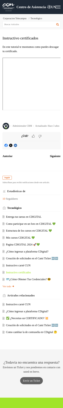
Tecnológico (36, 18)
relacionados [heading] (21, 295)
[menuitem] (49, 7)
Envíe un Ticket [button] (31, 380)
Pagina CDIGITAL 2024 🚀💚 (23, 244)
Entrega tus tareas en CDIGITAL (23, 216)
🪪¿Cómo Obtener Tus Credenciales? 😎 (28, 279)
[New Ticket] (31, 380)
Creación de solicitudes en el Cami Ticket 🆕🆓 (32, 258)
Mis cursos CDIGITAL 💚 (20, 237)
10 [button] (4, 198)
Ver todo (8, 286)
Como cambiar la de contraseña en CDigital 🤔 (31, 332)
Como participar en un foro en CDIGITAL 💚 (31, 223)
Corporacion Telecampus (15, 18)
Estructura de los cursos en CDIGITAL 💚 (29, 230)
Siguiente (55, 156)
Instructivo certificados (18, 272)
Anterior (8, 156)
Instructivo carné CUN (18, 265)
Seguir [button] (7, 177)
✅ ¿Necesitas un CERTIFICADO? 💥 (27, 318)
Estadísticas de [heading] (16, 191)
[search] (31, 24)
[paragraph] (31, 82)
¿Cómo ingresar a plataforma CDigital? (27, 251)
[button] (49, 7)
